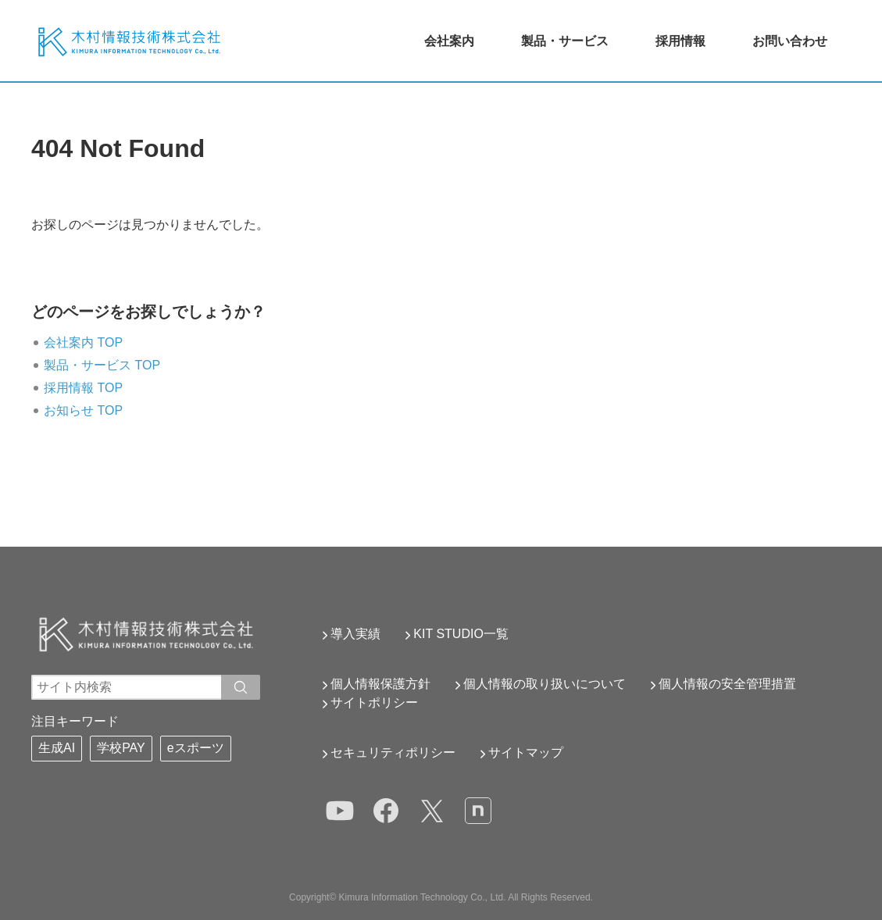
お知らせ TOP (83, 410)
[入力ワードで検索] (240, 687)
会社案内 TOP (83, 342)
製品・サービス (565, 41)
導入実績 (355, 633)
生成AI (56, 747)
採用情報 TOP (83, 387)
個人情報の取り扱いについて (544, 683)
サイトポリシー (374, 702)
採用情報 (680, 41)
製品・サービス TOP (102, 365)
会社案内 (449, 41)
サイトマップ (525, 752)
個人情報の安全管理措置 (727, 683)
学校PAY (121, 747)
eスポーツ (195, 747)
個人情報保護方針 (380, 683)
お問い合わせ (789, 41)
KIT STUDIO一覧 (461, 633)
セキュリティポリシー (392, 752)
